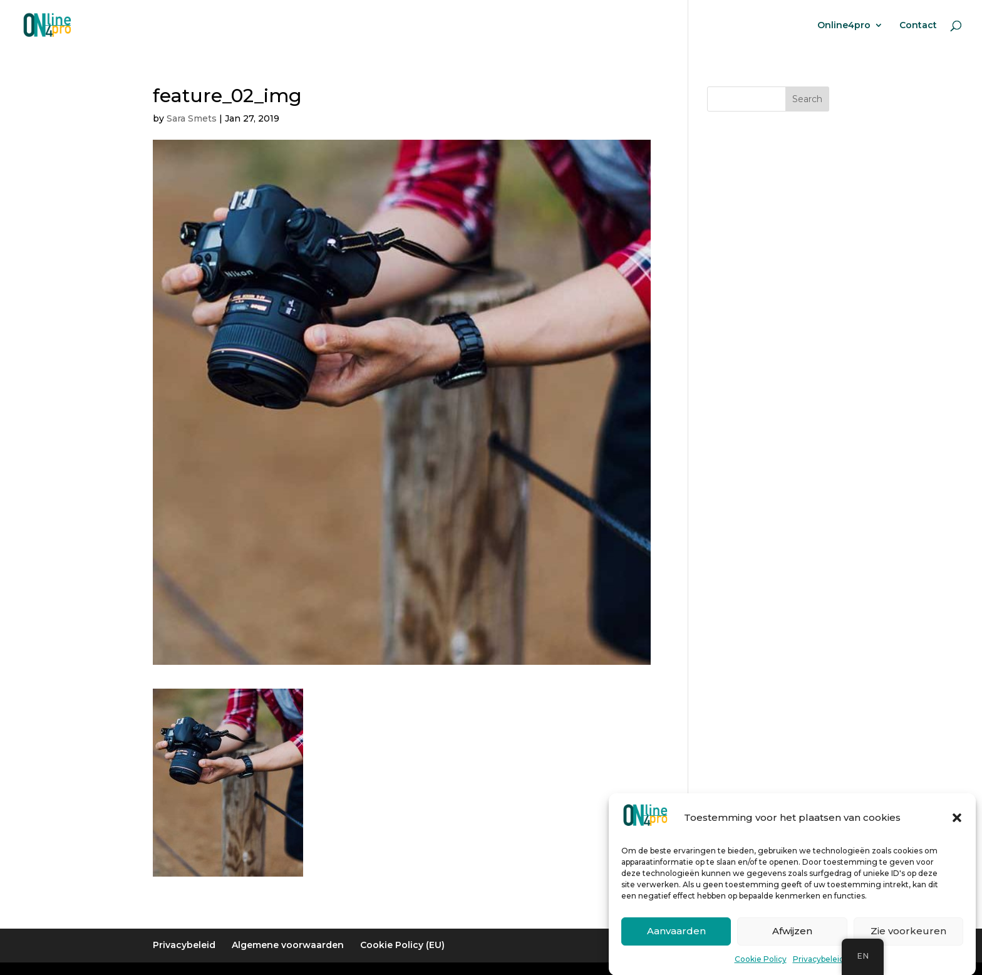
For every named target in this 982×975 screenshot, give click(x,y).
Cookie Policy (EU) (402, 945)
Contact (918, 26)
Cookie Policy (761, 967)
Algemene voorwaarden (288, 945)
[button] (957, 826)
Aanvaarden (676, 940)
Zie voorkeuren (908, 940)
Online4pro (844, 26)
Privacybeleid (818, 967)
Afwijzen (792, 940)
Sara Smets (192, 118)
